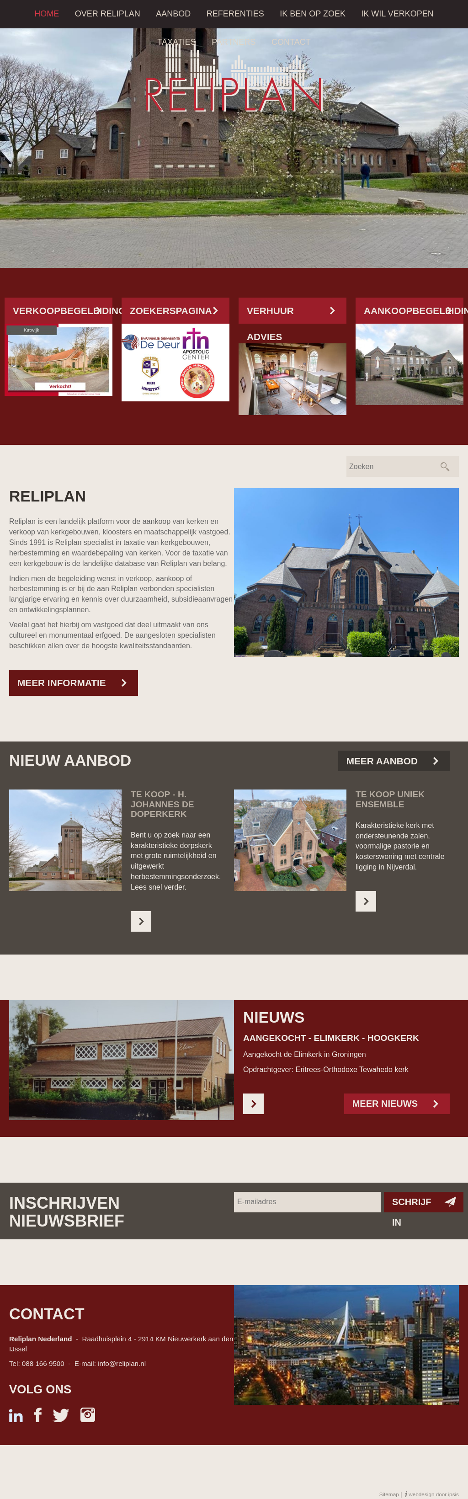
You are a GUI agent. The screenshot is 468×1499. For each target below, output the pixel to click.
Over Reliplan (107, 13)
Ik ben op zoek (313, 13)
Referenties (235, 13)
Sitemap (389, 1494)
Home (46, 13)
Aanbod (173, 13)
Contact (291, 42)
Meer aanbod (382, 761)
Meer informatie (61, 682)
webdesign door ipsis (434, 1494)
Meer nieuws (385, 1104)
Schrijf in (411, 1204)
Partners (233, 42)
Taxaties (176, 42)
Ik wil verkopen (397, 13)
